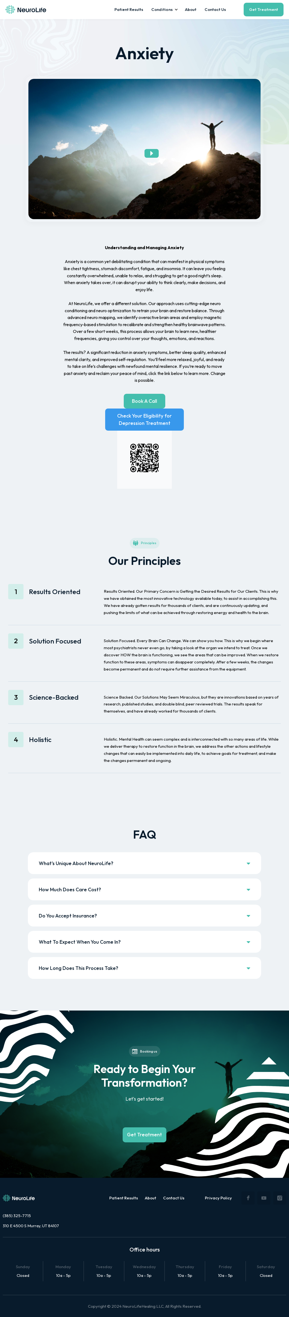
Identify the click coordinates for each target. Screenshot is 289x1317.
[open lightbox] (144, 149)
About (190, 9)
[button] (164, 9)
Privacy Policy (218, 1197)
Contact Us (215, 9)
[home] (25, 9)
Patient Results (128, 9)
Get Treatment (263, 9)
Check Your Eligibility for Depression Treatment (144, 419)
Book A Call (144, 401)
